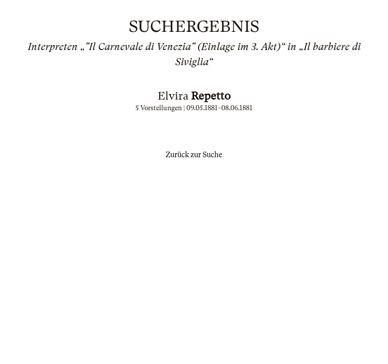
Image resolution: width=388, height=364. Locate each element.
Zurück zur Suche (194, 155)
